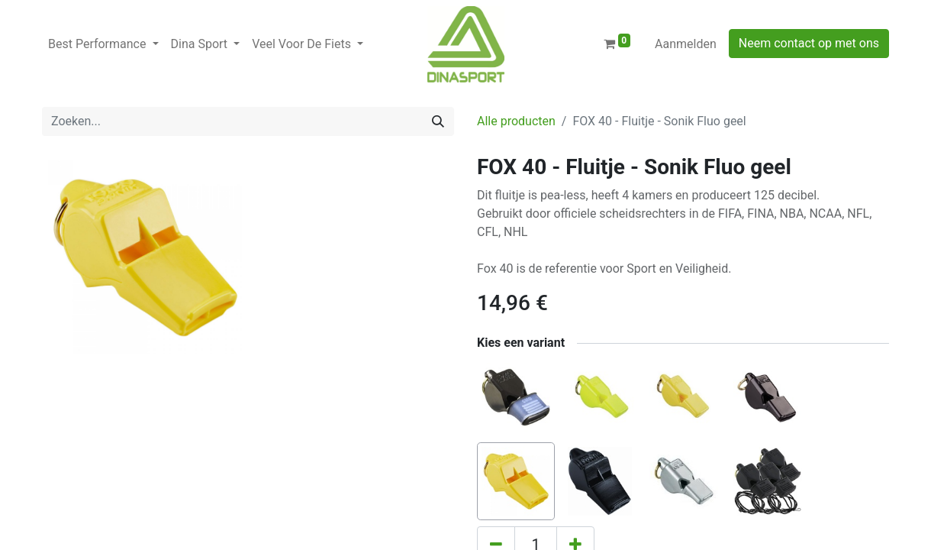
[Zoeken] (438, 121)
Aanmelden (686, 44)
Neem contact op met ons (809, 43)
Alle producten (516, 121)
